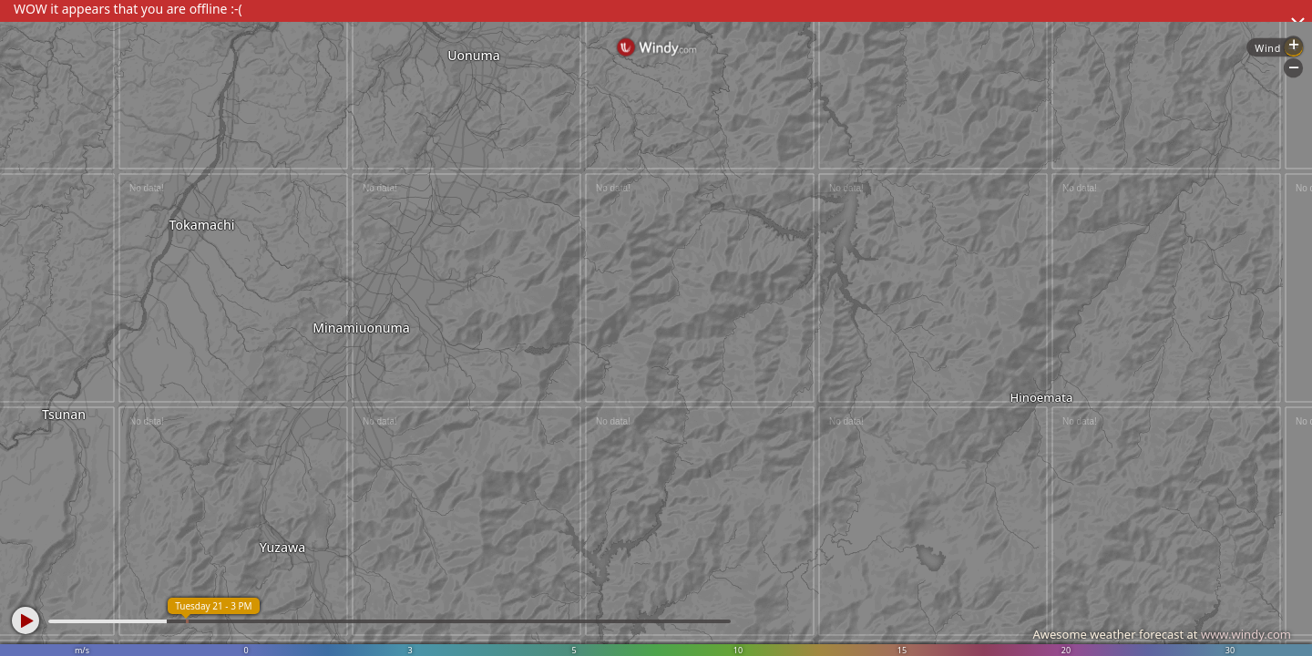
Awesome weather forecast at (1161, 634)
